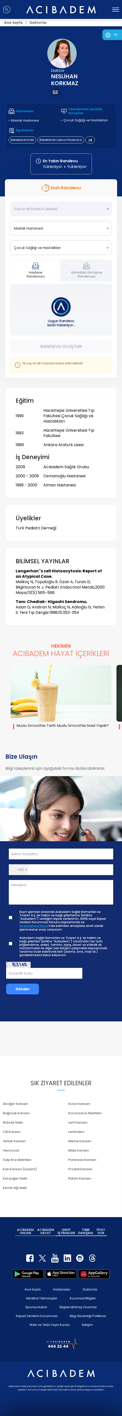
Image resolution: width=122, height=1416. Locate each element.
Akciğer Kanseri (15, 1103)
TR (115, 34)
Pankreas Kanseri (82, 1159)
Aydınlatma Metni (34, 926)
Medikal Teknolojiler (42, 1298)
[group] (61, 697)
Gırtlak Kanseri (14, 1141)
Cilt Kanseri (12, 1131)
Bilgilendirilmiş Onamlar (78, 1307)
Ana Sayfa (32, 1289)
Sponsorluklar (36, 1307)
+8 (90, 140)
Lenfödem (76, 1131)
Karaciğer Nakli (15, 1178)
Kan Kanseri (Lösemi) (20, 1169)
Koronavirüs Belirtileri (85, 1113)
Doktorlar (90, 1289)
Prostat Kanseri (80, 1169)
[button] (18, 870)
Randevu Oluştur (61, 346)
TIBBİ (85, 1231)
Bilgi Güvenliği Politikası (88, 1316)
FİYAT (101, 1231)
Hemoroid (11, 1150)
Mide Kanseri (78, 1150)
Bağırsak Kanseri (16, 1113)
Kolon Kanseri (79, 1103)
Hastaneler (62, 1289)
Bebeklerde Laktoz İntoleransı (60, 140)
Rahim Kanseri (79, 1178)
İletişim (87, 1324)
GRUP (66, 1231)
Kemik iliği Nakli (15, 1187)
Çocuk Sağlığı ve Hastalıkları (85, 120)
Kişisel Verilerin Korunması (37, 1316)
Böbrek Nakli (13, 1122)
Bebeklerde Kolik (22, 140)
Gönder (22, 989)
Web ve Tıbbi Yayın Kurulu (49, 1324)
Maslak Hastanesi (25, 120)
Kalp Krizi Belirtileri (17, 1159)
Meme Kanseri (79, 1141)
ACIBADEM (25, 1231)
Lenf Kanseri (77, 1122)
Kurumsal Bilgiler (83, 1298)
